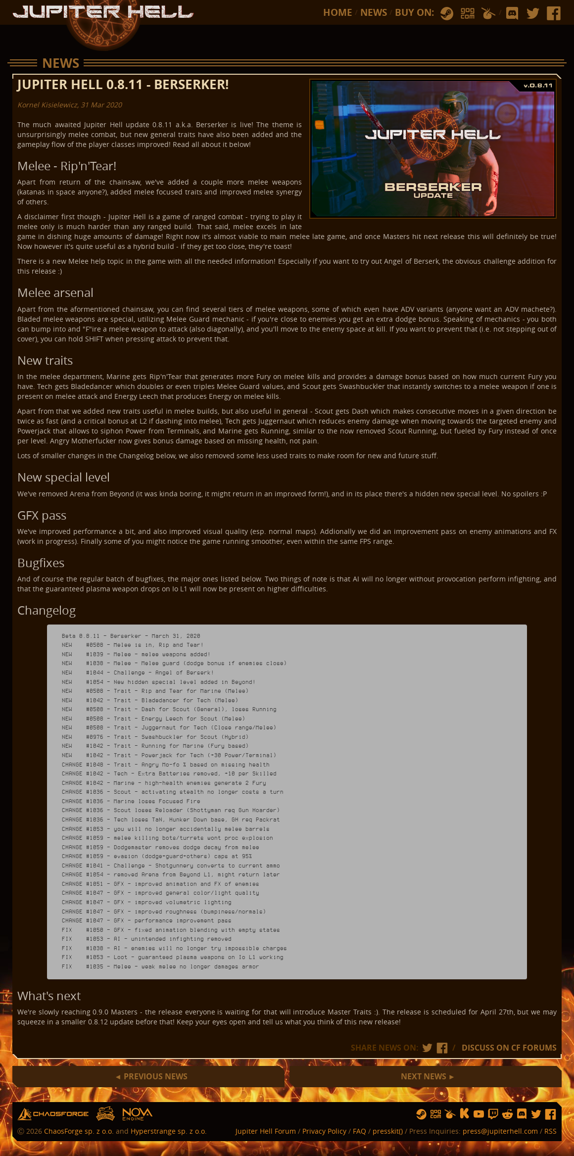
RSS (550, 1131)
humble (488, 13)
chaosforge (53, 1114)
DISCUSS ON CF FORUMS (509, 1047)
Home (337, 12)
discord (512, 13)
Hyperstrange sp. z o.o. (169, 1131)
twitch (493, 1114)
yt (479, 1114)
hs (105, 1114)
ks (464, 1114)
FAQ (359, 1131)
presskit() (388, 1131)
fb (554, 13)
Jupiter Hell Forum (266, 1131)
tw (533, 13)
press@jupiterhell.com (500, 1131)
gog (468, 13)
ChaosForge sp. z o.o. (79, 1131)
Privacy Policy (324, 1131)
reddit (507, 1114)
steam (447, 13)
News (373, 12)
